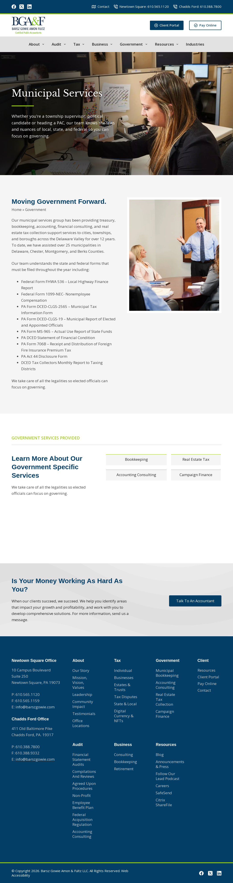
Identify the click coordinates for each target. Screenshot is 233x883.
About (37, 44)
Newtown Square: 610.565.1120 (141, 6)
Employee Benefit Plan (82, 805)
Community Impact (82, 704)
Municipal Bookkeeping (167, 673)
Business (103, 44)
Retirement (123, 768)
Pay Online (205, 25)
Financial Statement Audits (81, 759)
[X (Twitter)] (21, 6)
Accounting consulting (166, 685)
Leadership (82, 694)
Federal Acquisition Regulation (82, 819)
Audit (59, 44)
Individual (123, 670)
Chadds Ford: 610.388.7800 (197, 6)
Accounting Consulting (82, 834)
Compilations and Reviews (84, 774)
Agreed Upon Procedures (84, 786)
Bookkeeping (125, 761)
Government (134, 44)
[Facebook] (14, 6)
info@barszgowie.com (35, 706)
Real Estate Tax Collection (165, 699)
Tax (79, 44)
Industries (195, 44)
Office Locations (80, 723)
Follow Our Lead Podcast (167, 776)
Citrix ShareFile (164, 802)
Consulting (123, 754)
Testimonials (83, 713)
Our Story (80, 670)
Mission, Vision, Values (79, 682)
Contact (100, 6)
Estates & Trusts (122, 687)
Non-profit (81, 795)
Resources (167, 44)
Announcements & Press (168, 764)
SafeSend (164, 792)
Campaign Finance (165, 714)
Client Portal (166, 25)
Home (17, 208)
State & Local (125, 703)
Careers (162, 785)
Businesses (123, 677)
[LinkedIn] (29, 6)
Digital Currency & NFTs (123, 715)
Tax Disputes (125, 696)
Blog (160, 754)
